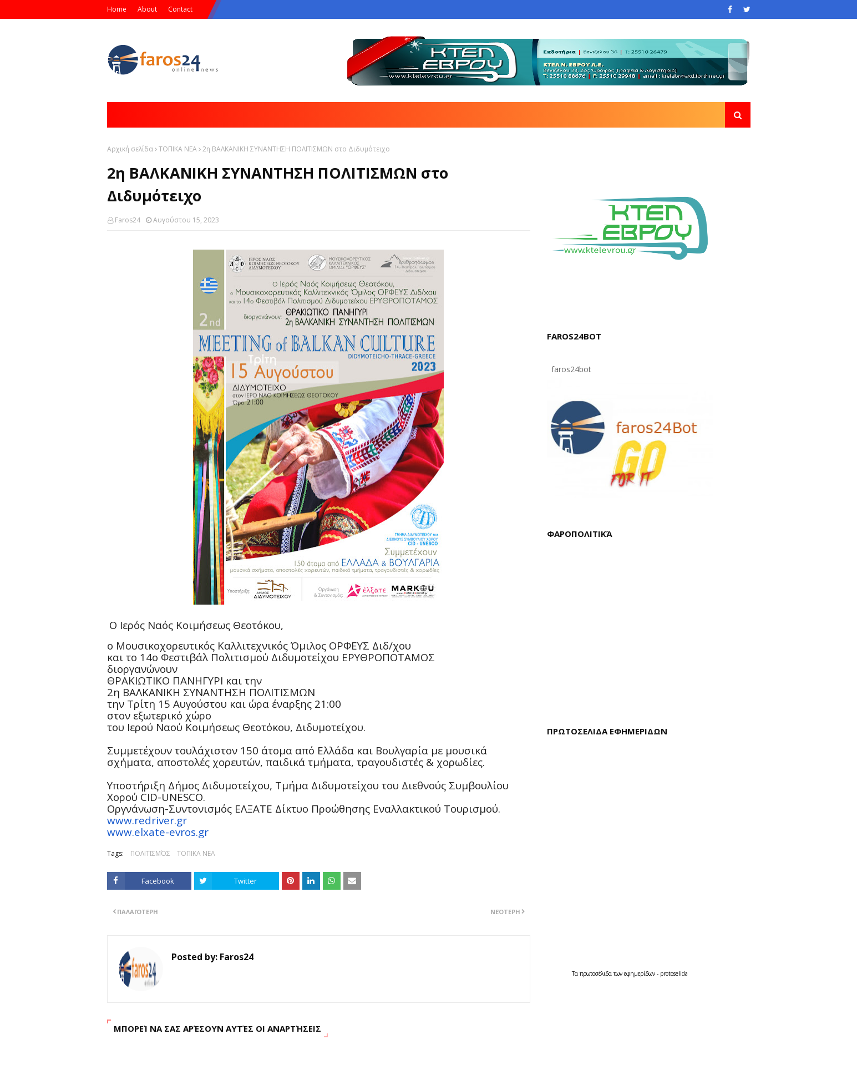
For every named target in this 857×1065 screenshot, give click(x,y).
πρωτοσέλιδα (596, 973)
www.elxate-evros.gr (158, 832)
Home (116, 9)
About (147, 9)
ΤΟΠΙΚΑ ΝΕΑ (178, 149)
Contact (180, 9)
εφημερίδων (640, 973)
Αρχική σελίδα (130, 149)
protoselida (674, 973)
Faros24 (127, 220)
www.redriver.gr (147, 820)
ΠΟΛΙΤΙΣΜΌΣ (150, 853)
